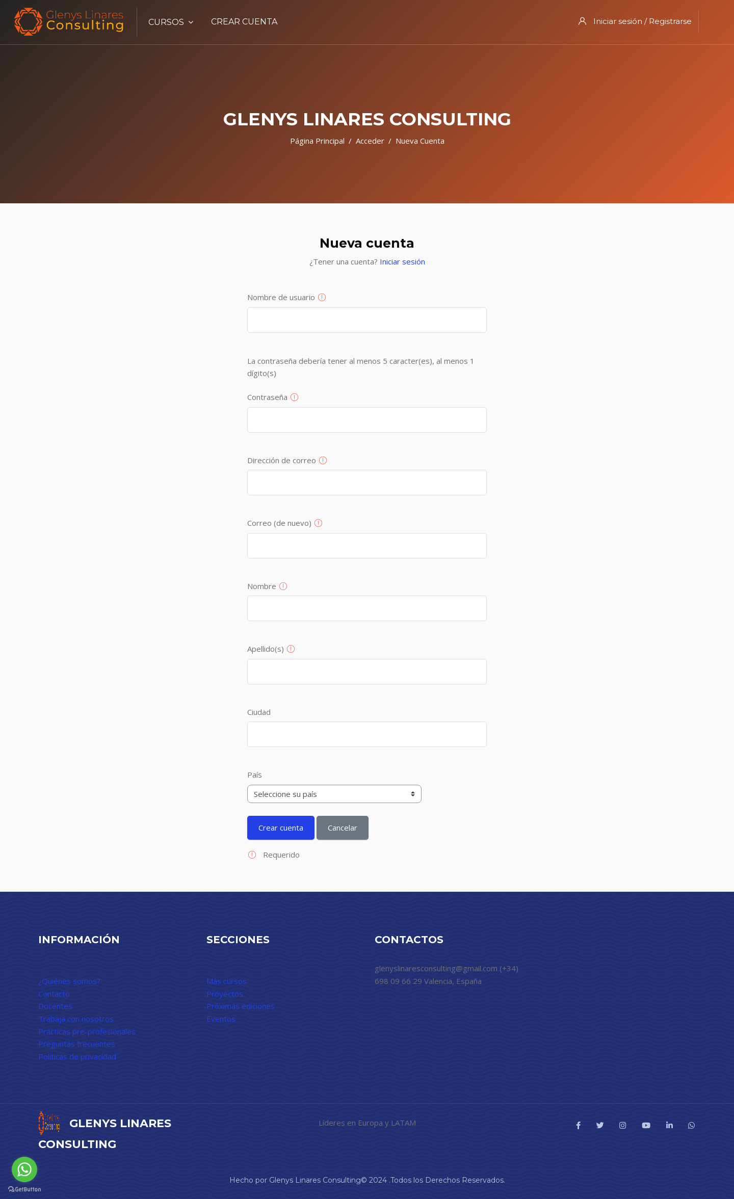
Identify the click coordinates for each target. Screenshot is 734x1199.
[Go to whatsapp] (24, 1169)
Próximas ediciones (240, 1006)
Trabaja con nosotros (76, 1019)
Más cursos (226, 981)
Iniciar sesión (402, 261)
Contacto (54, 994)
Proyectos (224, 994)
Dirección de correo (281, 460)
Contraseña (267, 397)
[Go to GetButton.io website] (24, 1189)
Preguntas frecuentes (76, 1043)
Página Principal (317, 141)
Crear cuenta (244, 21)
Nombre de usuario (281, 297)
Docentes (55, 1006)
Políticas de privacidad (77, 1056)
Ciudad (259, 712)
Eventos (220, 1019)
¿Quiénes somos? (69, 981)
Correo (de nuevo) (279, 523)
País (254, 774)
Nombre (261, 586)
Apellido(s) (265, 649)
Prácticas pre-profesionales (87, 1031)
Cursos (170, 22)
